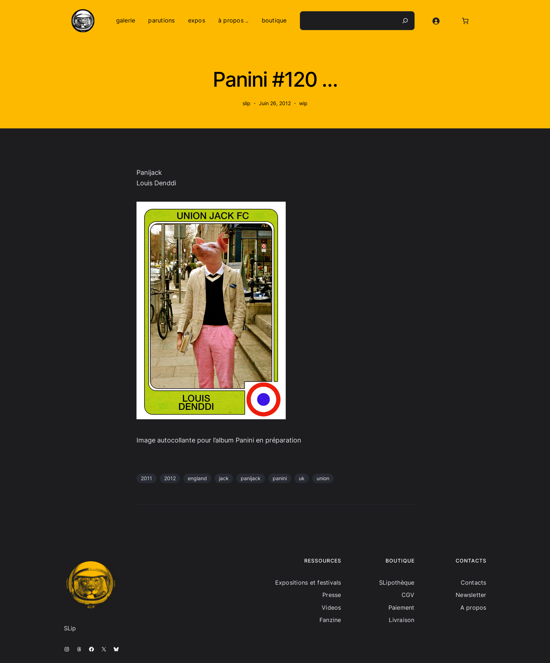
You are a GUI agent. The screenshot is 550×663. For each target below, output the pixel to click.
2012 (170, 478)
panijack (251, 478)
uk (302, 478)
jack (224, 478)
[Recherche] (405, 20)
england (197, 478)
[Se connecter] (436, 21)
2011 (146, 478)
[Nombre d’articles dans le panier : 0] (465, 21)
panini (280, 478)
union (323, 478)
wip (303, 103)
